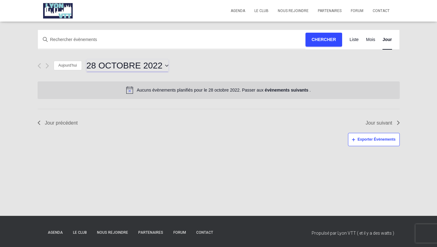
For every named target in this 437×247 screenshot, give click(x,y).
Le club (261, 11)
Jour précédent (58, 123)
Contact (381, 11)
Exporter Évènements (373, 139)
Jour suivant (382, 123)
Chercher (324, 39)
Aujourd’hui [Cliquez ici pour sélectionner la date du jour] (68, 65)
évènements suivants (287, 90)
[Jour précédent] (39, 66)
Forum (357, 11)
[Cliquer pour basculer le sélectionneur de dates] (127, 66)
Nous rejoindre (293, 11)
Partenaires (330, 11)
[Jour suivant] (47, 66)
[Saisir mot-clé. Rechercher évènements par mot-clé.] (171, 39)
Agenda (238, 11)
